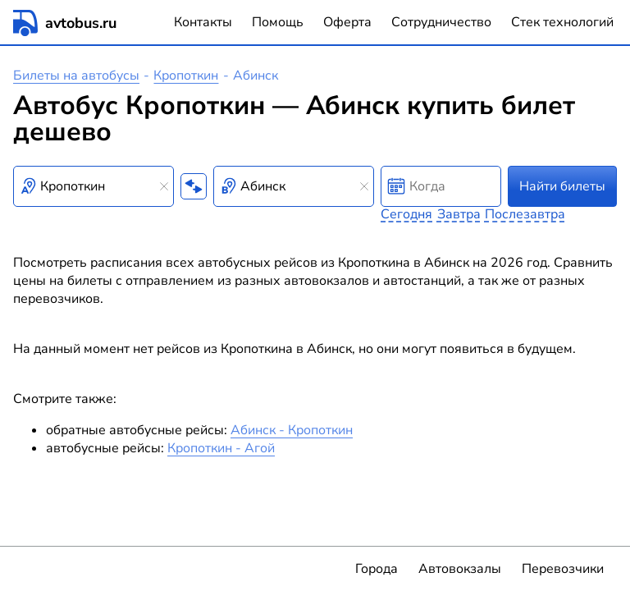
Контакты (203, 22)
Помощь (278, 22)
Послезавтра (525, 214)
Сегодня (406, 214)
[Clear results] (164, 186)
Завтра (459, 214)
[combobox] (93, 186)
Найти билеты (562, 186)
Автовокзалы (459, 569)
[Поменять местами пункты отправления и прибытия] (193, 186)
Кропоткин (185, 75)
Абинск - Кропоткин (292, 430)
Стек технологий (562, 22)
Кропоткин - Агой (221, 448)
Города (376, 569)
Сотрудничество (441, 22)
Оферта (347, 22)
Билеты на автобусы (76, 75)
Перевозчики (563, 569)
